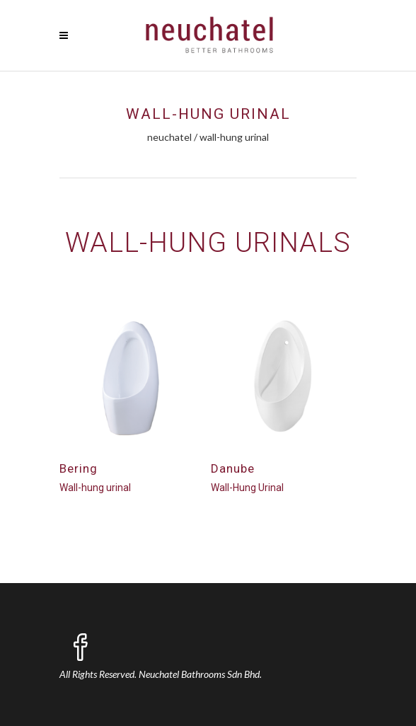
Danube (233, 468)
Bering (78, 468)
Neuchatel (169, 137)
